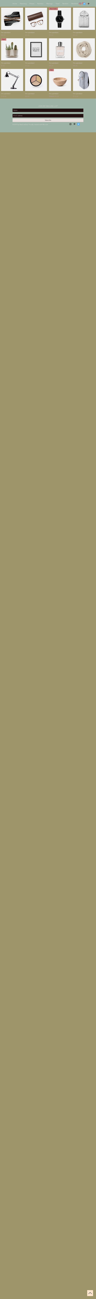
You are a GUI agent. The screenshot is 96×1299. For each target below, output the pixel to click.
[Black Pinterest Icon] (88, 4)
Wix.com (45, 124)
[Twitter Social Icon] (84, 4)
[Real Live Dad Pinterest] (74, 124)
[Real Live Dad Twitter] (78, 124)
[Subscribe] (48, 120)
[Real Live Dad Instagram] (70, 124)
